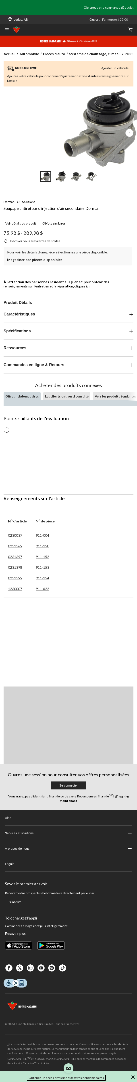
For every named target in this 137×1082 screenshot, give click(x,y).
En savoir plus (15, 933)
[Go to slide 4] (91, 176)
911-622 (42, 588)
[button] (133, 1078)
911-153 (42, 567)
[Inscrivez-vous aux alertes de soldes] (32, 241)
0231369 (15, 546)
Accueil (9, 54)
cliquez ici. (82, 286)
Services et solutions (68, 833)
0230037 (15, 535)
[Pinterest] (51, 968)
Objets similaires (54, 223)
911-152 (42, 556)
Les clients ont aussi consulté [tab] (67, 396)
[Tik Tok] (62, 968)
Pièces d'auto (54, 54)
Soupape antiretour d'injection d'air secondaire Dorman (52, 208)
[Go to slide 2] (61, 176)
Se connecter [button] (68, 785)
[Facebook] (8, 968)
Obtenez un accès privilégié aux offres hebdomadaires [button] (66, 1078)
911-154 (42, 578)
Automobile (29, 54)
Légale (68, 864)
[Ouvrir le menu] (7, 30)
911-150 (42, 546)
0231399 (15, 578)
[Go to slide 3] (76, 176)
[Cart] (130, 29)
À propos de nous (68, 848)
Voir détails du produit (20, 223)
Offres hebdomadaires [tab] (22, 396)
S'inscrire (15, 902)
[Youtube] (41, 968)
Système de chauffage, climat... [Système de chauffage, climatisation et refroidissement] (95, 54)
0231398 (15, 567)
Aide (68, 818)
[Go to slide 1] (45, 176)
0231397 (15, 556)
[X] (19, 968)
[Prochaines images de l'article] (129, 133)
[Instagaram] (30, 968)
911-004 (42, 535)
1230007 (15, 588)
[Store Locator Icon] (10, 19)
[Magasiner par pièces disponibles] (34, 259)
